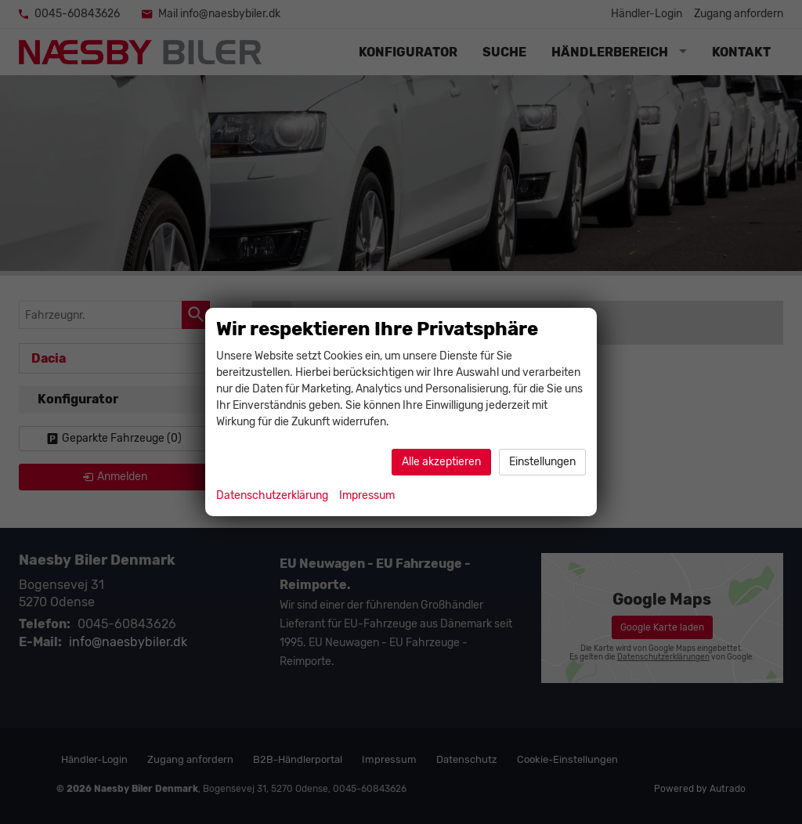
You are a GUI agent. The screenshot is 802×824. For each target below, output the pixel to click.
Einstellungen (542, 461)
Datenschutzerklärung (272, 495)
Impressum (367, 495)
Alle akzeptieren (441, 461)
